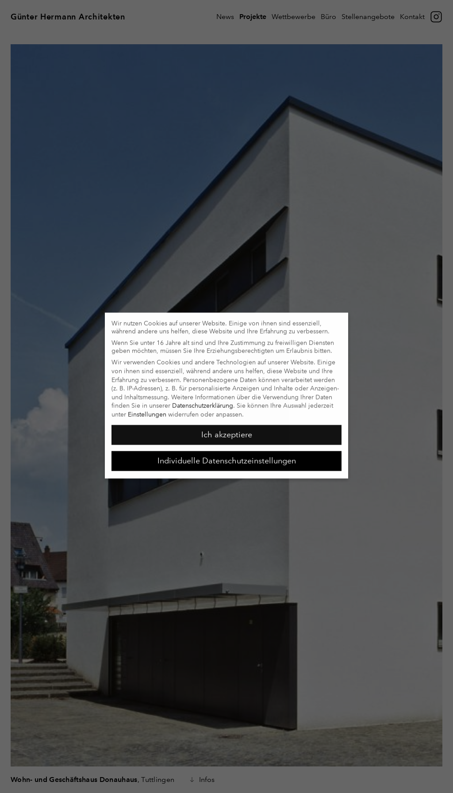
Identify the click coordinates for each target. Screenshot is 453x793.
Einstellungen (147, 410)
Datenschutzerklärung (202, 401)
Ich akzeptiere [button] (226, 430)
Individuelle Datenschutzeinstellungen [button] (226, 456)
